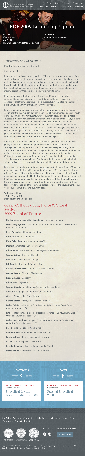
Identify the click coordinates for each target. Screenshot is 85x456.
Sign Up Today (65, 434)
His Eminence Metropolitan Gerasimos (21, 42)
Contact (18, 421)
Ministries (78, 7)
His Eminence (42, 418)
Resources (59, 3)
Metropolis (66, 7)
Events (49, 3)
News (68, 3)
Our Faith (43, 7)
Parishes (54, 7)
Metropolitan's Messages (55, 37)
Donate (76, 3)
